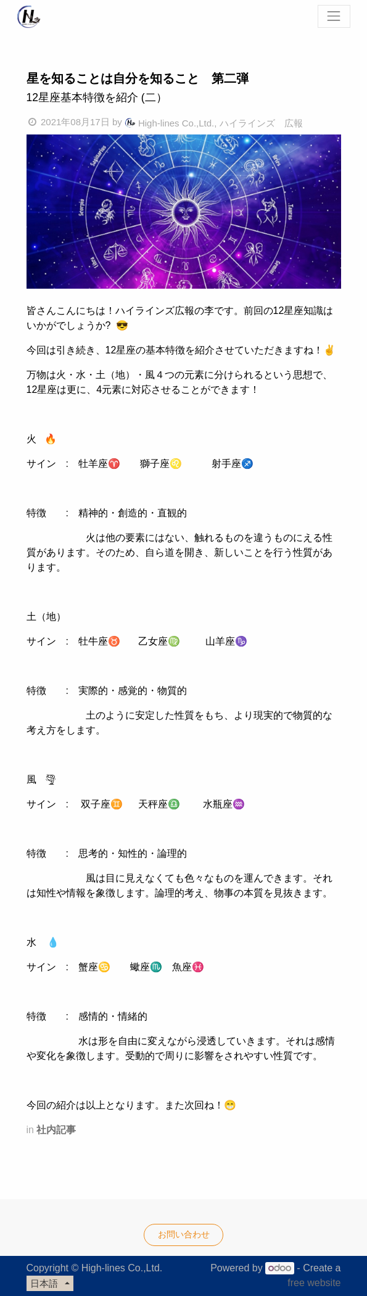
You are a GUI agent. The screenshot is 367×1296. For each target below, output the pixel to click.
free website (313, 1282)
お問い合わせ (184, 1234)
